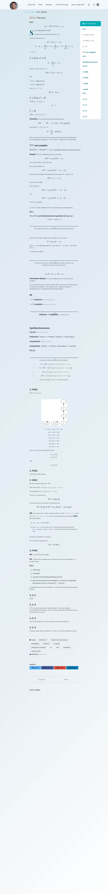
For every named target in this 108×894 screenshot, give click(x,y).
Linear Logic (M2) (77, 5)
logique (57, 816)
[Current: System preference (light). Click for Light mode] (94, 4)
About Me (31, 5)
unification (36, 823)
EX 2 (84, 60)
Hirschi (46, 816)
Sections (49, 5)
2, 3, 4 (85, 120)
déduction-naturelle (59, 812)
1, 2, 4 (85, 109)
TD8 (57, 819)
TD (51, 819)
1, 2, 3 (85, 103)
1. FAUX (85, 75)
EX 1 (84, 33)
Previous (41, 857)
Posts (40, 5)
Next (66, 857)
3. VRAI (85, 87)
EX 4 (84, 97)
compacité (43, 812)
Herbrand (35, 816)
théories (66, 819)
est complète (89, 56)
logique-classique (38, 819)
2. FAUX (85, 81)
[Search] (89, 4)
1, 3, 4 (85, 114)
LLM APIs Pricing (62, 5)
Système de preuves (90, 66)
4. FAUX (85, 93)
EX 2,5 (85, 70)
